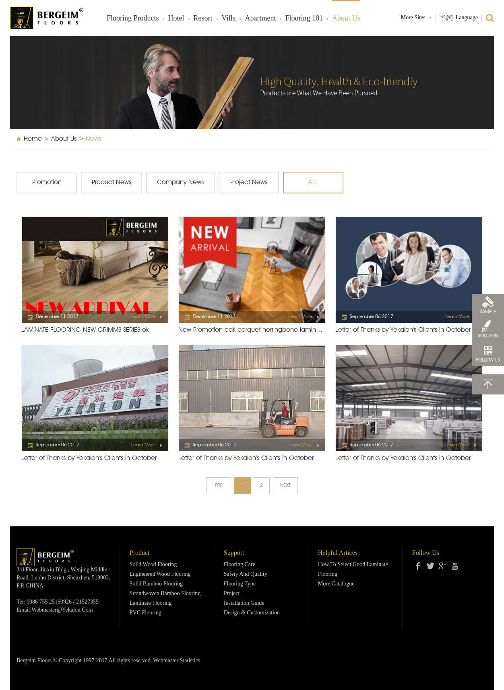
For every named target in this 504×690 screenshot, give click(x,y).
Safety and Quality (245, 574)
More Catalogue (336, 584)
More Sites (413, 18)
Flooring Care (239, 565)
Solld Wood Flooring (153, 565)
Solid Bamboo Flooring (156, 584)
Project (232, 594)
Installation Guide (244, 603)
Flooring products (133, 18)
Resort (203, 18)
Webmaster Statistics (176, 661)
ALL (313, 182)
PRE (219, 485)
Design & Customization (252, 613)
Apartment (260, 18)
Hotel (176, 18)
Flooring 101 (304, 18)
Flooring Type (240, 584)
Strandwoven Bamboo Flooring (165, 594)
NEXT (285, 485)
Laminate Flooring (151, 603)
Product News (111, 182)
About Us (346, 18)
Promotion (47, 182)
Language (467, 18)
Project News (248, 182)
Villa (229, 18)
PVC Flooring (145, 613)
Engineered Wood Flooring (160, 574)
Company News (180, 182)
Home (33, 139)
